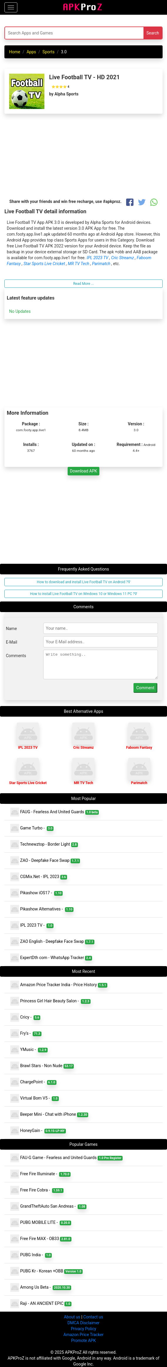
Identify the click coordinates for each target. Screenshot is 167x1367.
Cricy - (25, 1017)
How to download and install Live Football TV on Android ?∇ (83, 582)
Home (14, 51)
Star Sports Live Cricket (45, 263)
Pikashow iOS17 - (36, 893)
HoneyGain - (38, 1130)
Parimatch (101, 263)
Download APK (83, 471)
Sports (48, 51)
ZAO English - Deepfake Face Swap (52, 941)
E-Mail (11, 642)
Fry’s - (25, 1033)
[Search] (56, 33)
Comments (16, 655)
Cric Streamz (123, 257)
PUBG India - (31, 1255)
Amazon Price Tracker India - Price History (58, 985)
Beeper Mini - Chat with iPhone (49, 1114)
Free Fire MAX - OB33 (40, 1238)
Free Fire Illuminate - (40, 1174)
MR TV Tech (79, 263)
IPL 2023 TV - (32, 925)
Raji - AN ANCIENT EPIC (40, 1303)
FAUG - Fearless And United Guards (54, 812)
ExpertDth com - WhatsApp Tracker (51, 957)
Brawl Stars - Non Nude (42, 1066)
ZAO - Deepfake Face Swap (45, 860)
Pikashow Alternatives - (42, 909)
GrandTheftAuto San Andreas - (48, 1206)
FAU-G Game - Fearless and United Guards (66, 1157)
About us (72, 1317)
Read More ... (83, 284)
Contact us (93, 1317)
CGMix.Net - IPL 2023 (38, 876)
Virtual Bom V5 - (34, 1098)
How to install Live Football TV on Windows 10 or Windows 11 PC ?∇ (83, 594)
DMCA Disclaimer (83, 1322)
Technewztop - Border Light (44, 844)
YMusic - (29, 1049)
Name (11, 628)
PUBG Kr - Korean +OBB (46, 1271)
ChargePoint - (33, 1082)
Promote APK (83, 1340)
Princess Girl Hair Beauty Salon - (50, 1001)
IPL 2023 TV (98, 257)
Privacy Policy (83, 1328)
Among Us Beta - (40, 1287)
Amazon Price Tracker (83, 1334)
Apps (31, 51)
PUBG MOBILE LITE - (40, 1222)
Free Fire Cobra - (37, 1190)
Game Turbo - (32, 828)
